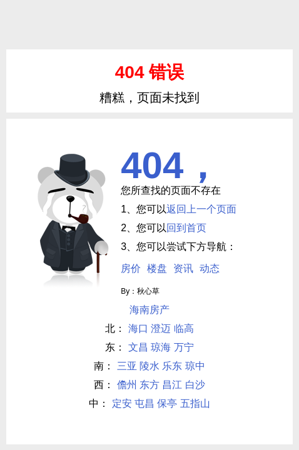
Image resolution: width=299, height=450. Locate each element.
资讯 (183, 268)
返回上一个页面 (201, 209)
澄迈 (161, 328)
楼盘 (157, 268)
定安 (122, 403)
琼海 (161, 347)
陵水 (149, 366)
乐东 (172, 366)
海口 (138, 328)
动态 (210, 268)
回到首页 (186, 227)
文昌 (138, 347)
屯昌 (144, 403)
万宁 (184, 347)
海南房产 (149, 309)
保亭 (167, 403)
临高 (184, 328)
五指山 (195, 403)
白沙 (195, 384)
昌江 (172, 384)
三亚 (127, 366)
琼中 (195, 366)
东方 (149, 384)
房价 (131, 268)
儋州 (127, 384)
